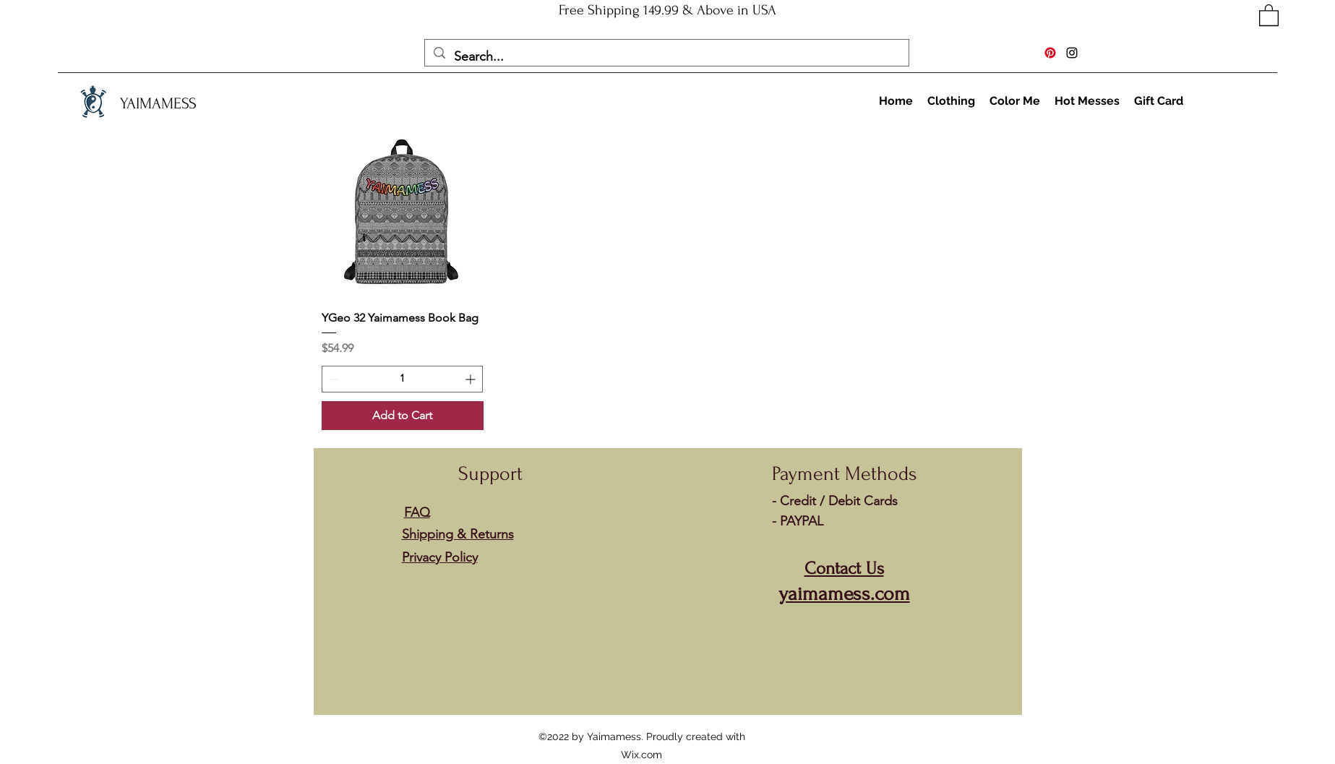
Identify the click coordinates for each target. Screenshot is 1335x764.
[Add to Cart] (403, 415)
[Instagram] (1072, 53)
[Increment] (472, 379)
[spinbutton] (402, 379)
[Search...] (666, 57)
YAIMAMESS (158, 103)
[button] (1269, 14)
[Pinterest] (1050, 53)
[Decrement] (333, 379)
